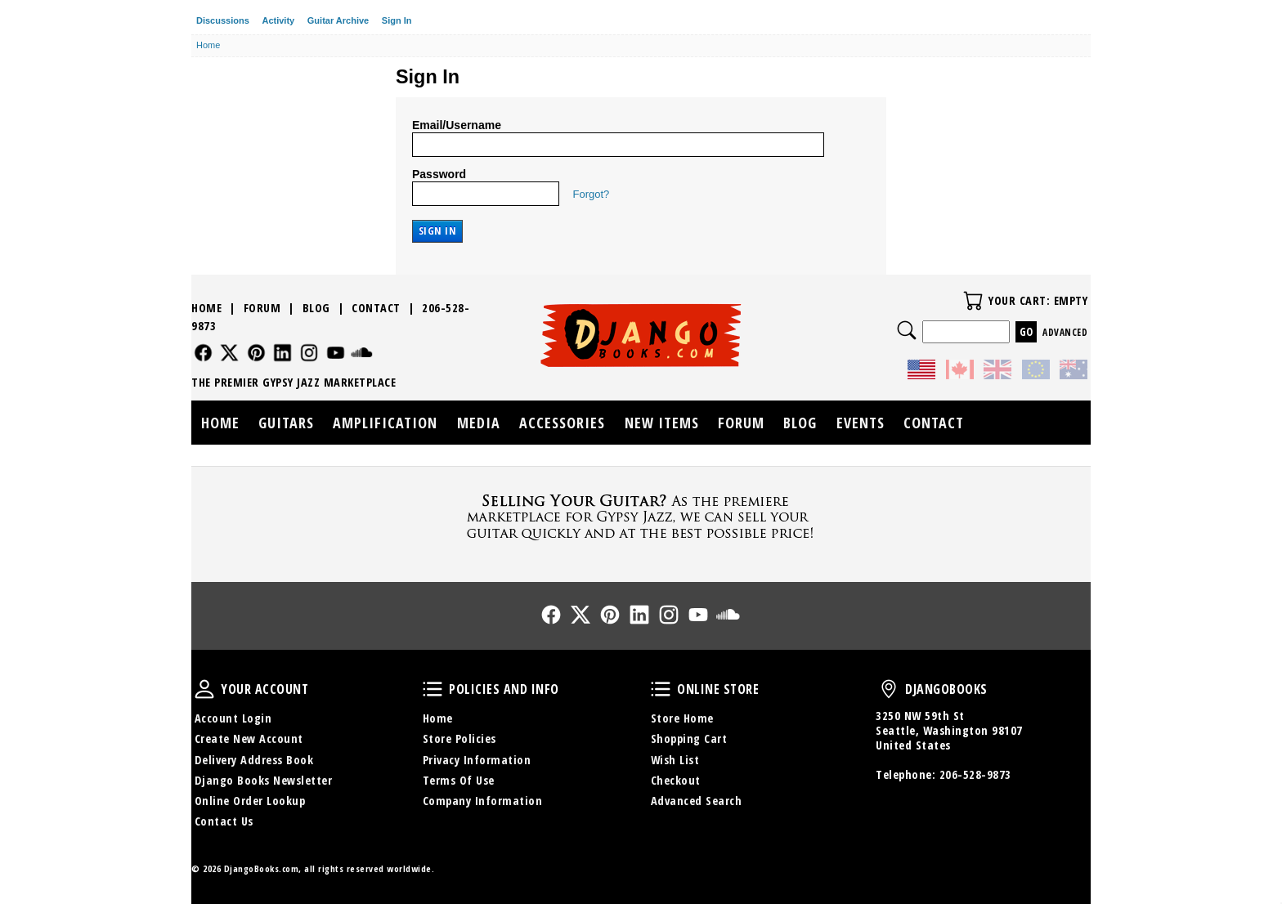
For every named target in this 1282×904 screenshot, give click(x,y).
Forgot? (591, 194)
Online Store (661, 689)
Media (478, 422)
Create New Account (249, 738)
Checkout (676, 780)
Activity (278, 20)
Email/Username (456, 125)
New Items (662, 422)
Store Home (682, 718)
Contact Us (224, 821)
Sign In (397, 20)
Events (860, 422)
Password (439, 174)
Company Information (483, 800)
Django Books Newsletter (264, 780)
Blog (316, 308)
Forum (262, 308)
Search (907, 330)
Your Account (204, 689)
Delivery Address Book (254, 760)
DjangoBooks (889, 689)
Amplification (385, 422)
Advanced (1064, 332)
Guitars (286, 422)
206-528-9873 (975, 774)
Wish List (675, 760)
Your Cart (973, 301)
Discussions (222, 20)
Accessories (562, 422)
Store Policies (459, 738)
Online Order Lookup (250, 800)
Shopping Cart (689, 738)
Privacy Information (477, 760)
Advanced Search (696, 800)
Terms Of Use (459, 780)
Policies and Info (432, 689)
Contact (376, 308)
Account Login (233, 718)
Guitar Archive (338, 20)
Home (206, 308)
